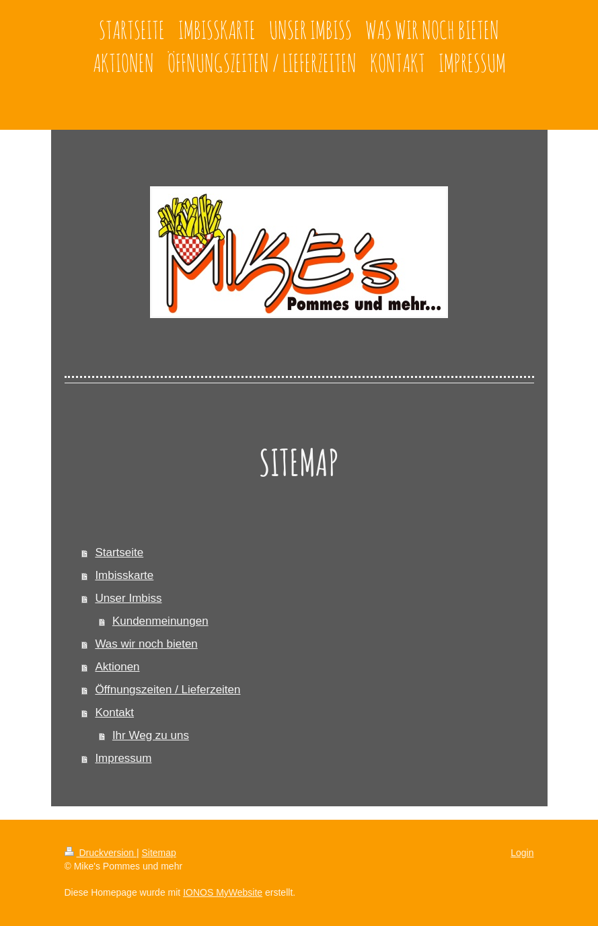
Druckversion (101, 852)
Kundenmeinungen (160, 621)
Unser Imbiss (128, 598)
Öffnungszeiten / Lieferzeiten (167, 689)
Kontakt (114, 712)
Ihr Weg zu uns (150, 735)
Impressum (123, 758)
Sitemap (159, 852)
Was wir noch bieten (146, 644)
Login (522, 852)
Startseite (119, 552)
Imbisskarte (124, 575)
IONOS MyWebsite (222, 892)
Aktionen (117, 666)
